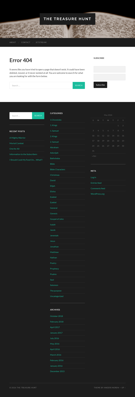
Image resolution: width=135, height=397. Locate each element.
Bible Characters (57, 169)
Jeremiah (54, 235)
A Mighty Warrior (17, 137)
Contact (25, 42)
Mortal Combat (16, 143)
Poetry (53, 263)
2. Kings (53, 136)
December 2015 (57, 371)
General (53, 208)
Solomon (54, 285)
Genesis (53, 213)
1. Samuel (54, 130)
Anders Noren (111, 388)
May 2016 (54, 343)
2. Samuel (54, 142)
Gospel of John (57, 219)
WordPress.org (97, 193)
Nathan (53, 257)
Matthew (54, 252)
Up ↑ (124, 388)
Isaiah (53, 224)
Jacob (52, 230)
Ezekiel (53, 197)
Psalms (53, 274)
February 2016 (56, 360)
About (12, 42)
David (53, 180)
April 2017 (55, 327)
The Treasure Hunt (67, 19)
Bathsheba (55, 158)
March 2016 (55, 354)
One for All (14, 148)
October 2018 (56, 316)
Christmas (54, 175)
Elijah (52, 186)
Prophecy (54, 268)
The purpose (55, 290)
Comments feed (98, 188)
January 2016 (56, 366)
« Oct (94, 156)
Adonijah (54, 152)
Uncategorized (56, 296)
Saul (52, 279)
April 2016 (55, 349)
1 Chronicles (55, 119)
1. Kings (53, 125)
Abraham (54, 147)
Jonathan (54, 246)
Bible (52, 164)
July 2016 (54, 338)
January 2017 (56, 332)
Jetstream (41, 42)
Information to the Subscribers (23, 154)
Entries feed (96, 183)
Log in (93, 177)
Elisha (53, 191)
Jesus (52, 241)
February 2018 (56, 321)
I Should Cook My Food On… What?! (25, 159)
